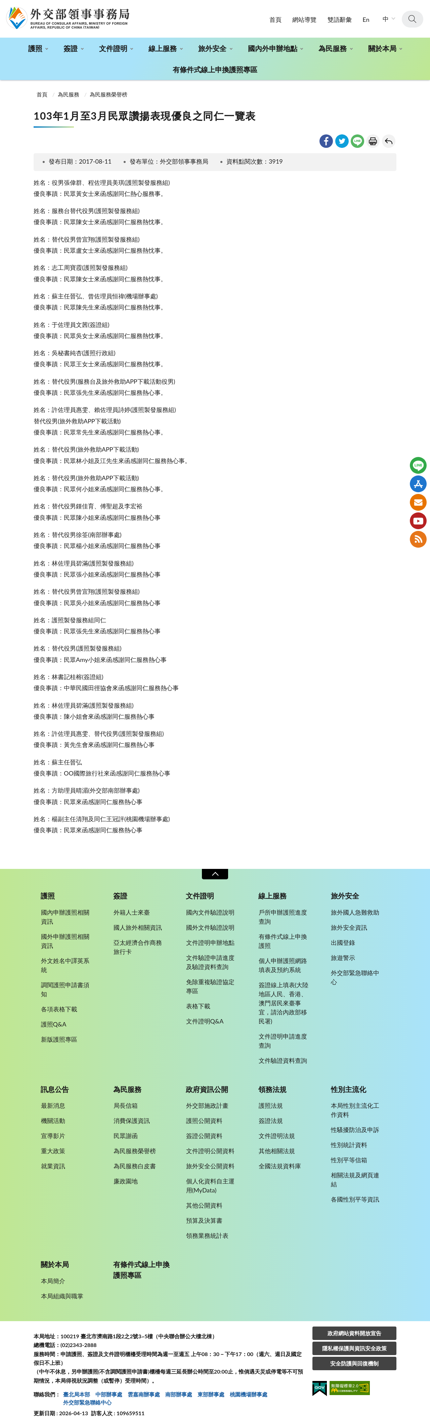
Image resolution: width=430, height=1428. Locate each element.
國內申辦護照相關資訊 (65, 917)
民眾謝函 (126, 1135)
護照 (35, 48)
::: (4, 5)
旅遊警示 (343, 957)
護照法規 (271, 1105)
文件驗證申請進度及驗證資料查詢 (210, 962)
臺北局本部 (76, 1394)
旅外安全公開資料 (210, 1166)
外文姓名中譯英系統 (65, 965)
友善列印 (373, 141)
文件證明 (113, 48)
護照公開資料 (204, 1120)
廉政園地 (126, 1181)
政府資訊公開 (207, 1089)
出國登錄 (343, 942)
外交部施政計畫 (207, 1105)
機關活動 (53, 1120)
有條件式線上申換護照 (283, 941)
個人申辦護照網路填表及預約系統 (283, 965)
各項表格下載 (59, 1009)
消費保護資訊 (132, 1120)
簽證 (70, 48)
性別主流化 (348, 1089)
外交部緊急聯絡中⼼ (87, 1402)
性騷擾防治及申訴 (355, 1129)
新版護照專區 (59, 1039)
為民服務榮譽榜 (108, 94)
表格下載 (198, 1006)
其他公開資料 (204, 1205)
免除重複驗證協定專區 (210, 986)
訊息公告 (55, 1089)
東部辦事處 (211, 1394)
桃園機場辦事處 (248, 1394)
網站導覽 (304, 19)
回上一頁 (388, 141)
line (357, 141)
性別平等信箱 (349, 1160)
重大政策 (53, 1150)
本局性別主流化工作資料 (355, 1110)
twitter (342, 141)
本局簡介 (53, 1281)
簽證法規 (271, 1120)
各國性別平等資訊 (355, 1199)
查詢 (412, 19)
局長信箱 (126, 1105)
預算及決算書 (204, 1220)
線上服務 (162, 48)
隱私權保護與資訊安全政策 (354, 1348)
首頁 (275, 19)
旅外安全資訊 (349, 927)
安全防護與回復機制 (354, 1363)
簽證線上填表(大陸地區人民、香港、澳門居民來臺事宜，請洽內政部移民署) (284, 1003)
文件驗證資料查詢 (283, 1060)
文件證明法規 (277, 1135)
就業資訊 (53, 1166)
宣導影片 (53, 1135)
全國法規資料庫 (280, 1166)
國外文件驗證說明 (210, 927)
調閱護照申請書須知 (65, 989)
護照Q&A (54, 1024)
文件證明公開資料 (210, 1150)
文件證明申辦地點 (210, 942)
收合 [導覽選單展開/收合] (215, 874)
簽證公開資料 (204, 1135)
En (365, 19)
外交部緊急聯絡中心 (355, 977)
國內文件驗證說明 (210, 912)
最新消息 (53, 1105)
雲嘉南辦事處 (144, 1394)
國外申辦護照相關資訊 (65, 941)
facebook (326, 141)
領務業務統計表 (207, 1235)
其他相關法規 (277, 1150)
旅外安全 (212, 48)
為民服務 (332, 48)
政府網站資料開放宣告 (354, 1333)
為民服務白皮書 (135, 1166)
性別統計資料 (349, 1144)
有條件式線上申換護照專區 (215, 69)
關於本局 (382, 48)
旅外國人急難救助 (355, 912)
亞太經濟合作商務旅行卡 (138, 947)
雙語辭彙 (340, 19)
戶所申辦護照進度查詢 (283, 917)
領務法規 (272, 1089)
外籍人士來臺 (132, 912)
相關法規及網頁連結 (355, 1179)
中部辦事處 (108, 1394)
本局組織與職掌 (62, 1296)
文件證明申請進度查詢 (283, 1041)
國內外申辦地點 (272, 48)
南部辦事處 (178, 1394)
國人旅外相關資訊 (138, 927)
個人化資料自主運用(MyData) (210, 1185)
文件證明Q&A (205, 1021)
